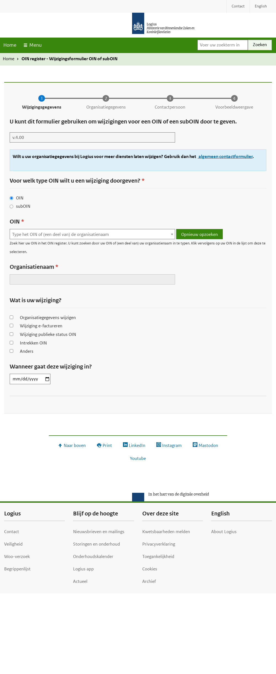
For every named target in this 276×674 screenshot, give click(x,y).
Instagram (172, 445)
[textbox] (92, 234)
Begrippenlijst (17, 569)
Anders (26, 351)
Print (107, 445)
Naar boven (75, 445)
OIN (19, 198)
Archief (149, 581)
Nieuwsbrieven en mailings (98, 532)
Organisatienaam (32, 267)
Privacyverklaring (158, 544)
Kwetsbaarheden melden (166, 532)
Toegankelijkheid (158, 556)
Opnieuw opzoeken (199, 234)
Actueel (80, 581)
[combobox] (92, 234)
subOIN (23, 206)
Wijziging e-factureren (41, 326)
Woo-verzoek (17, 556)
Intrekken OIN (33, 343)
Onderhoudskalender (93, 556)
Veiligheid (13, 544)
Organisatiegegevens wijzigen (48, 317)
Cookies (149, 569)
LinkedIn (137, 445)
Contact (11, 532)
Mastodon (208, 445)
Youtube (138, 458)
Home (9, 45)
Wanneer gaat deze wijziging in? (51, 366)
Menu (35, 45)
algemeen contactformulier (225, 156)
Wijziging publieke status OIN (48, 334)
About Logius (224, 532)
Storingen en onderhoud (96, 544)
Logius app (83, 569)
